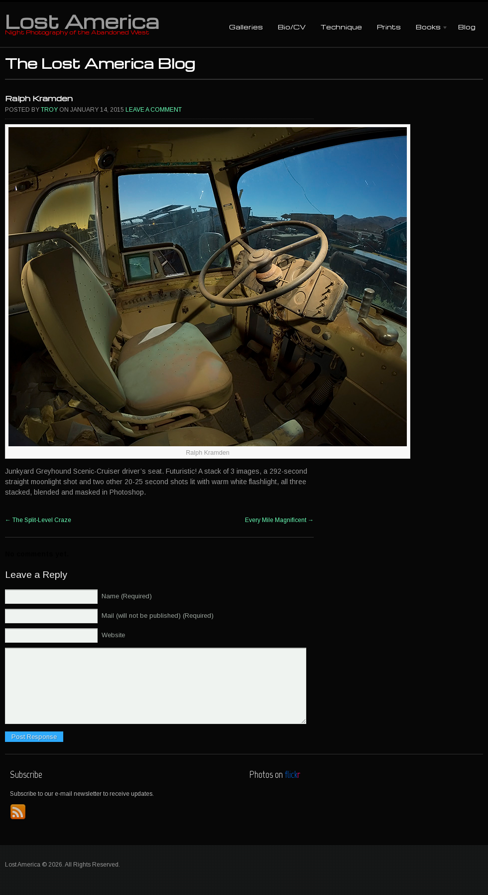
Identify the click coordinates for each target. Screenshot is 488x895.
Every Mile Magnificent (279, 520)
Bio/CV (292, 26)
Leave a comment (153, 109)
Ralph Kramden (39, 98)
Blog (467, 26)
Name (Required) (127, 596)
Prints (389, 26)
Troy (49, 109)
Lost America (82, 21)
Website (113, 635)
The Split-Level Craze (38, 520)
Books (428, 27)
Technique (341, 26)
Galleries (246, 26)
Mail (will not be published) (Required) (158, 615)
